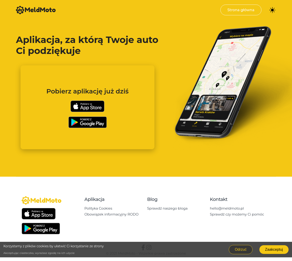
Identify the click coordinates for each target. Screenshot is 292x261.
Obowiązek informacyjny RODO (111, 214)
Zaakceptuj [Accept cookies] (274, 249)
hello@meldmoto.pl (227, 208)
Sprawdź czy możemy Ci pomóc (237, 214)
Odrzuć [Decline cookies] (241, 249)
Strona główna (240, 10)
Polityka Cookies (98, 208)
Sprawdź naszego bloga (167, 208)
